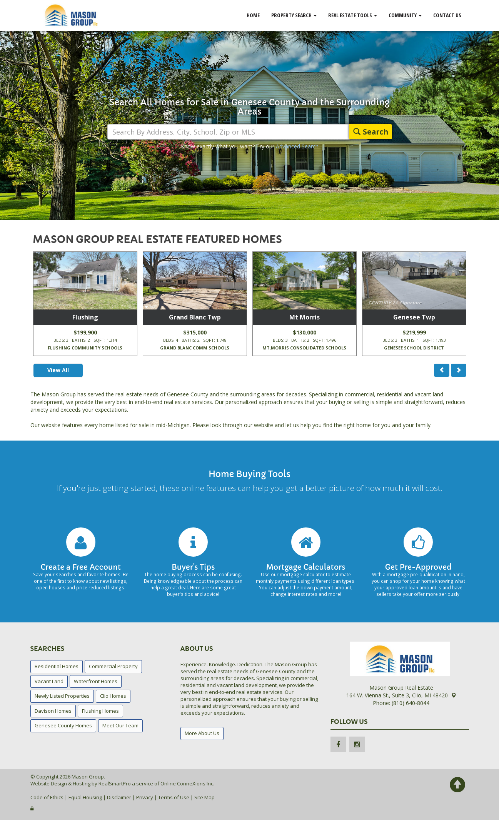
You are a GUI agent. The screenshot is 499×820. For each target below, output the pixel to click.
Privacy (144, 797)
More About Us (202, 733)
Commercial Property (113, 666)
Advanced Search (297, 146)
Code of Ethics (46, 797)
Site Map (204, 797)
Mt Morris (304, 317)
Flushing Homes (100, 710)
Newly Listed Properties (62, 695)
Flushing (85, 317)
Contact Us (447, 15)
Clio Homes (113, 695)
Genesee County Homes (63, 725)
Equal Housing (85, 797)
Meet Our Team (120, 725)
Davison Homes (53, 710)
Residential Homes (56, 666)
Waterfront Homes (95, 681)
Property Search (294, 15)
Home (253, 15)
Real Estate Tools (352, 15)
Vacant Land (49, 681)
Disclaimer (119, 797)
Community (405, 15)
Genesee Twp (414, 317)
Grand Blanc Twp (195, 317)
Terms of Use (173, 797)
